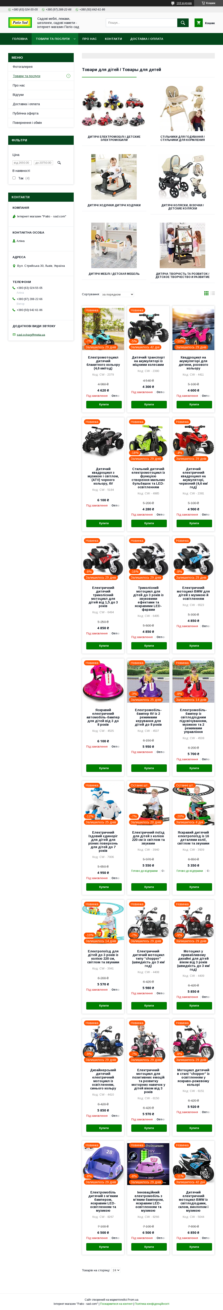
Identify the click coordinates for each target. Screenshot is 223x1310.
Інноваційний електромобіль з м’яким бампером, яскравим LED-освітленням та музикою (148, 1201)
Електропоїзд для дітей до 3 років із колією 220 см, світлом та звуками (103, 956)
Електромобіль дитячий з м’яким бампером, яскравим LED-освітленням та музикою (103, 1201)
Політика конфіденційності (152, 1303)
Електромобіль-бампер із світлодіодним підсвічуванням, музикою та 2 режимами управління (193, 721)
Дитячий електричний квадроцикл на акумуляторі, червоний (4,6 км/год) (193, 478)
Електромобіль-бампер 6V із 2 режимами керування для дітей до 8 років (148, 717)
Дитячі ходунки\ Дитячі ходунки (114, 205)
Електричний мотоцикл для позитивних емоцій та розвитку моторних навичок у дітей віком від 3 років (148, 1081)
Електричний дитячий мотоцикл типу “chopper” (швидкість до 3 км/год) (148, 958)
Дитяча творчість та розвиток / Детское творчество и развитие (182, 275)
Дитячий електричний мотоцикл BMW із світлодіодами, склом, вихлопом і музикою (193, 1201)
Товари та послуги (53, 39)
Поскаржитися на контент (116, 1303)
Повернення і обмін (27, 123)
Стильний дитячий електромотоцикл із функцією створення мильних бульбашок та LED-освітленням (148, 478)
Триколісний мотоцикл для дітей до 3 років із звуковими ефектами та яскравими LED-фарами (148, 598)
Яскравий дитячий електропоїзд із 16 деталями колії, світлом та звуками (193, 838)
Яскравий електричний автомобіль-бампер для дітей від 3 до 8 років (103, 717)
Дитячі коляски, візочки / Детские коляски (182, 207)
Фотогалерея (23, 67)
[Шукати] (183, 22)
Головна (20, 39)
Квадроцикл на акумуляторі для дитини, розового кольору (193, 363)
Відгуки (18, 95)
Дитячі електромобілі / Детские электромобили (114, 138)
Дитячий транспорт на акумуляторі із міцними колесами (148, 361)
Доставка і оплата (146, 39)
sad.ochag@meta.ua (31, 334)
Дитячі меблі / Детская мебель (114, 273)
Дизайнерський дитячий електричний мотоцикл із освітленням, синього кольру (103, 1079)
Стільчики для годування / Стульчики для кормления (182, 138)
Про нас (89, 39)
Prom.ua (133, 1299)
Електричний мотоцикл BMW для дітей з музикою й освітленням (193, 593)
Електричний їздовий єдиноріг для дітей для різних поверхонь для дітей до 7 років (103, 841)
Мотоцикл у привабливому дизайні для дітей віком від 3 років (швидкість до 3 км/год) (193, 960)
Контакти (113, 39)
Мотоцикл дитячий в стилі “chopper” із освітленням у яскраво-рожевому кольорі (193, 1077)
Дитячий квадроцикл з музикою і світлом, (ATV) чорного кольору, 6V (103, 476)
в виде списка (213, 294)
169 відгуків (184, 3)
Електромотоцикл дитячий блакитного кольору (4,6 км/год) (103, 363)
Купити (104, 404)
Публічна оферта (25, 113)
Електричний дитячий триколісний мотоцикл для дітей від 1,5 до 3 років (103, 597)
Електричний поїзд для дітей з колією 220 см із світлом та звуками (148, 838)
